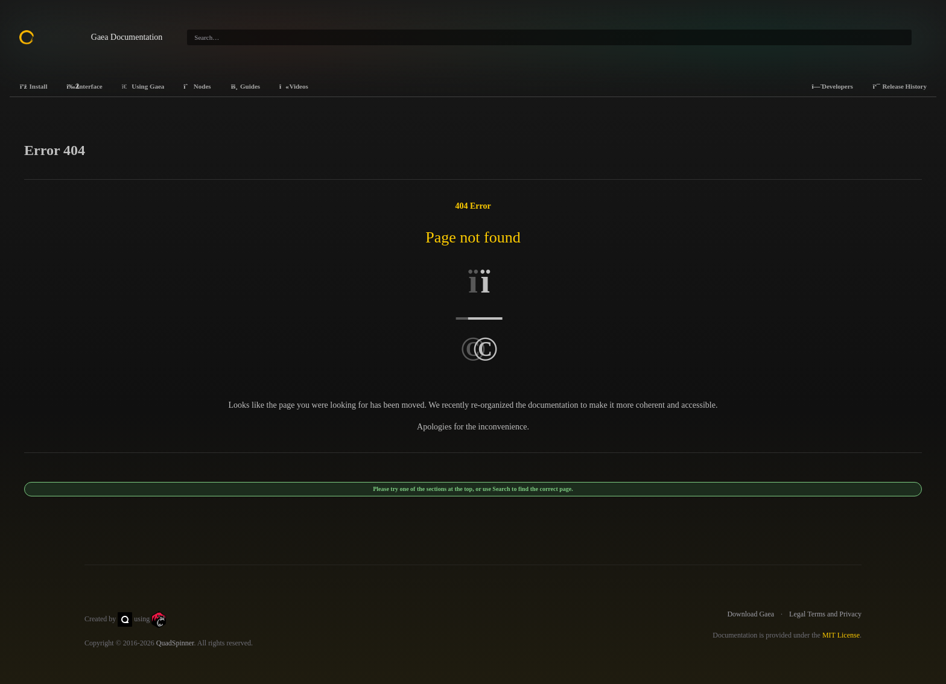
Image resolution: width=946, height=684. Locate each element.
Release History (899, 86)
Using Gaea (143, 86)
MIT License (841, 635)
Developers (831, 86)
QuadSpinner (175, 643)
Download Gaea (750, 614)
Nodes (197, 86)
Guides (245, 86)
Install (33, 86)
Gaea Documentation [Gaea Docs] (127, 37)
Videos (293, 86)
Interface (84, 86)
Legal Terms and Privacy (825, 614)
